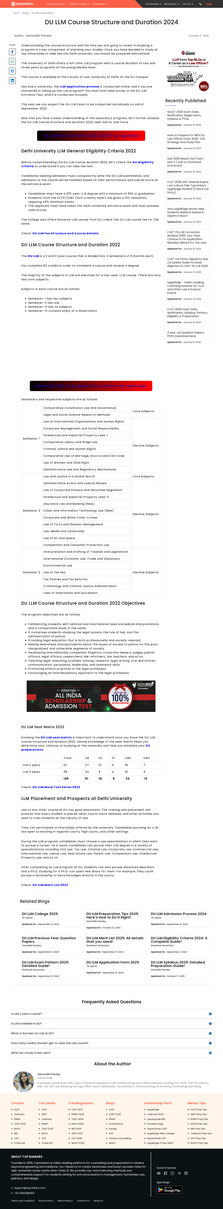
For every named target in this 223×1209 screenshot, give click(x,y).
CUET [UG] (20, 1123)
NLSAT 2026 (78, 1143)
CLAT (17, 1109)
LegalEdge (153, 1109)
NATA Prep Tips (199, 1123)
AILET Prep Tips (199, 1114)
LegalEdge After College (161, 1133)
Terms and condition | (23, 1200)
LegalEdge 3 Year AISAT (160, 1143)
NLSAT (112, 1143)
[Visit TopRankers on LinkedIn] (186, 1174)
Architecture (116, 1123)
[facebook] (12, 53)
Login (209, 3)
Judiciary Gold (155, 1114)
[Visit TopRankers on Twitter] (179, 1174)
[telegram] (12, 72)
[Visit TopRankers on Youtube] (159, 1174)
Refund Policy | (65, 1200)
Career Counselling (120, 1138)
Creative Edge (155, 1123)
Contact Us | (83, 1200)
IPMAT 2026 (78, 1114)
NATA (17, 1128)
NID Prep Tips (198, 1128)
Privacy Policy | (46, 1200)
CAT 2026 (77, 1138)
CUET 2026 (77, 1119)
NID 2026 (76, 1128)
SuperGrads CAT (156, 1138)
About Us (98, 1200)
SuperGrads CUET (157, 1128)
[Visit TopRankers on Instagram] (172, 1174)
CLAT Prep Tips (199, 1109)
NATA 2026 (78, 1123)
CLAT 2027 (77, 1109)
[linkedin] (12, 82)
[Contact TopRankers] (200, 4)
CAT (16, 1138)
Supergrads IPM (156, 1119)
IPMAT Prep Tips (199, 1119)
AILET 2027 (77, 1133)
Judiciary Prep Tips (201, 1133)
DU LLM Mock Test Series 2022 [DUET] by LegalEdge (91, 135)
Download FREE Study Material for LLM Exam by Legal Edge (91, 385)
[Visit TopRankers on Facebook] (165, 1174)
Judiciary (19, 1114)
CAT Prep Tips (198, 1138)
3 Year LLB (19, 1143)
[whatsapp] (12, 62)
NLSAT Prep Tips (199, 1143)
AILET (44, 1114)
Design (113, 1128)
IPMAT (17, 1119)
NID (16, 1133)
